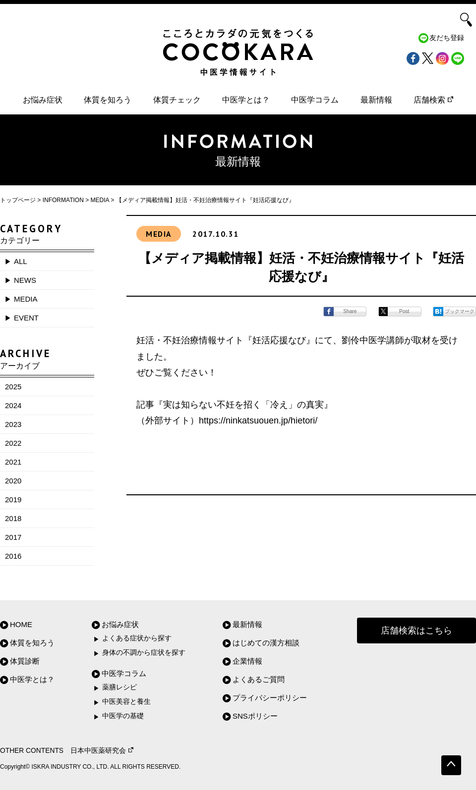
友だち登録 (446, 38)
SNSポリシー (255, 716)
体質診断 (25, 661)
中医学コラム (315, 100)
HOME (21, 624)
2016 (13, 556)
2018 (13, 518)
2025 (13, 386)
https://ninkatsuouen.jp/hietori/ (258, 420)
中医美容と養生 (126, 701)
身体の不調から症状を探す (143, 652)
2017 (13, 537)
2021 (13, 462)
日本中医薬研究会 (101, 750)
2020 (13, 480)
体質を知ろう (107, 100)
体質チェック (177, 100)
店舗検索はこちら (416, 630)
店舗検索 (433, 100)
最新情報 (376, 100)
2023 (13, 424)
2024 (13, 405)
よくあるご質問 (259, 679)
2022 (13, 443)
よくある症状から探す (137, 638)
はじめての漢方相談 (266, 642)
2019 (13, 499)
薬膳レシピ (119, 687)
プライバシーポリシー (270, 697)
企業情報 (247, 661)
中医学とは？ (246, 100)
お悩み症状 (42, 100)
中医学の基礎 (123, 716)
